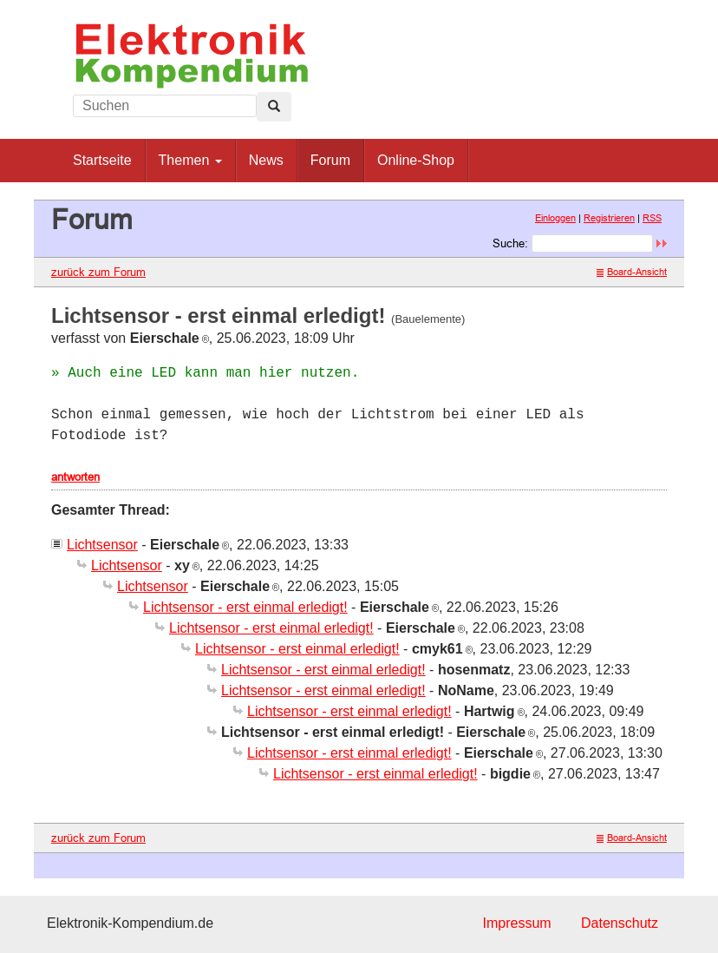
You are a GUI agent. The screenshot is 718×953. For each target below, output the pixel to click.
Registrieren (609, 218)
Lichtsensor (102, 544)
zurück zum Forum (98, 272)
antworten (75, 476)
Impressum (516, 923)
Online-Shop (415, 160)
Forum (330, 160)
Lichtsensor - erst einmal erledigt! (245, 607)
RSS (652, 218)
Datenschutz (619, 923)
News (266, 160)
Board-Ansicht (632, 272)
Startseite (102, 160)
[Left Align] (274, 107)
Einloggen (555, 218)
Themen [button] (190, 160)
